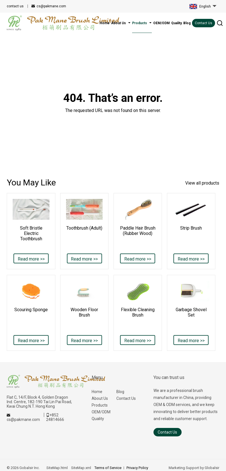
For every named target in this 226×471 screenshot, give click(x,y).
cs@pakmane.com (51, 6)
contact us (15, 6)
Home (97, 391)
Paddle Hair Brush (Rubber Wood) (137, 230)
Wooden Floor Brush (84, 312)
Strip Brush (191, 228)
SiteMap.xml (81, 468)
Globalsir (212, 468)
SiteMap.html (57, 468)
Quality (98, 418)
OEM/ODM (101, 412)
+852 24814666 (55, 417)
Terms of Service (107, 468)
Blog (120, 391)
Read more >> (31, 259)
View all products (202, 183)
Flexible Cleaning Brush (138, 312)
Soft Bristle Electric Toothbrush (31, 233)
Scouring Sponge (31, 309)
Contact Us (203, 23)
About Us (100, 398)
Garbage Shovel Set (191, 312)
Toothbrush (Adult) (84, 228)
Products (100, 405)
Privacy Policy (137, 468)
